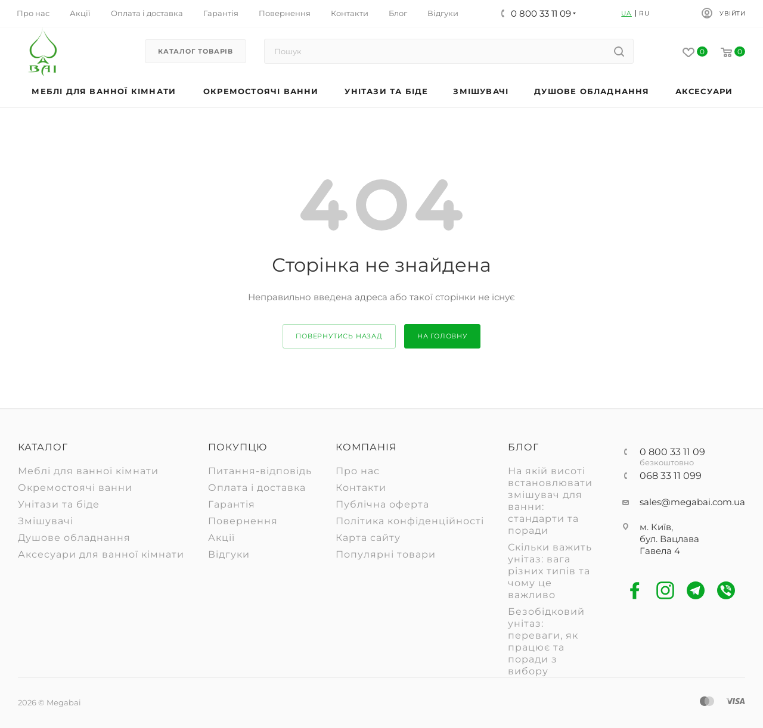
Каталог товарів (195, 51)
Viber (726, 590)
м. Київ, (656, 527)
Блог (523, 447)
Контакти (361, 487)
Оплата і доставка (257, 487)
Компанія (366, 447)
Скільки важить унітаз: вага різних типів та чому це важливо (550, 571)
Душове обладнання (74, 537)
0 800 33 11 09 (672, 452)
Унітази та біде (59, 504)
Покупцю (237, 447)
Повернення (243, 521)
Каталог (43, 447)
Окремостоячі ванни (75, 487)
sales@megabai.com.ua (692, 502)
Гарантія (231, 504)
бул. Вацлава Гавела (669, 544)
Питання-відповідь (260, 471)
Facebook (635, 590)
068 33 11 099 (671, 476)
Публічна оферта (382, 504)
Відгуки (229, 554)
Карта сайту (368, 537)
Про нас (358, 471)
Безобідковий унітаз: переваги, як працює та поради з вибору (546, 641)
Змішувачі (45, 521)
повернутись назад (339, 336)
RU (644, 13)
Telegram (696, 590)
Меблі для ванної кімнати (88, 471)
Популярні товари (386, 554)
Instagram (665, 590)
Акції (221, 537)
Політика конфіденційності (410, 521)
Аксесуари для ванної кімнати (101, 554)
